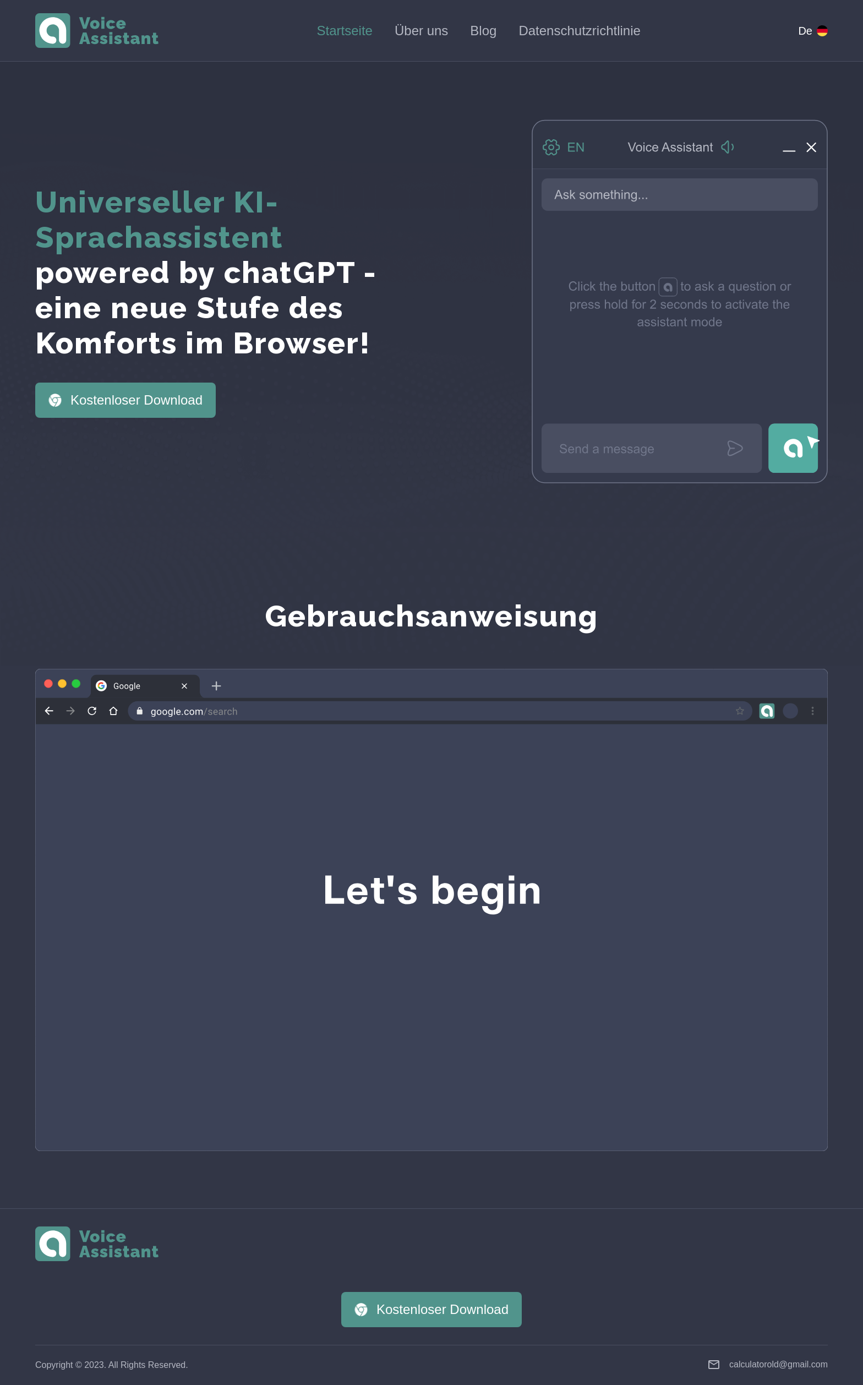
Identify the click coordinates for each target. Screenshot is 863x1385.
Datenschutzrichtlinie (579, 30)
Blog (483, 30)
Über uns (421, 30)
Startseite (345, 30)
